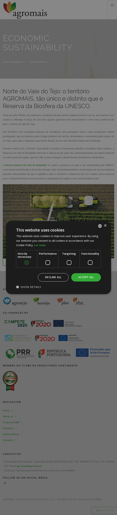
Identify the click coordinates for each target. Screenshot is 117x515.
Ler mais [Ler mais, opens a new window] (40, 245)
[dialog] (58, 257)
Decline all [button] (53, 277)
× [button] (105, 225)
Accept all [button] (86, 277)
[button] (28, 286)
